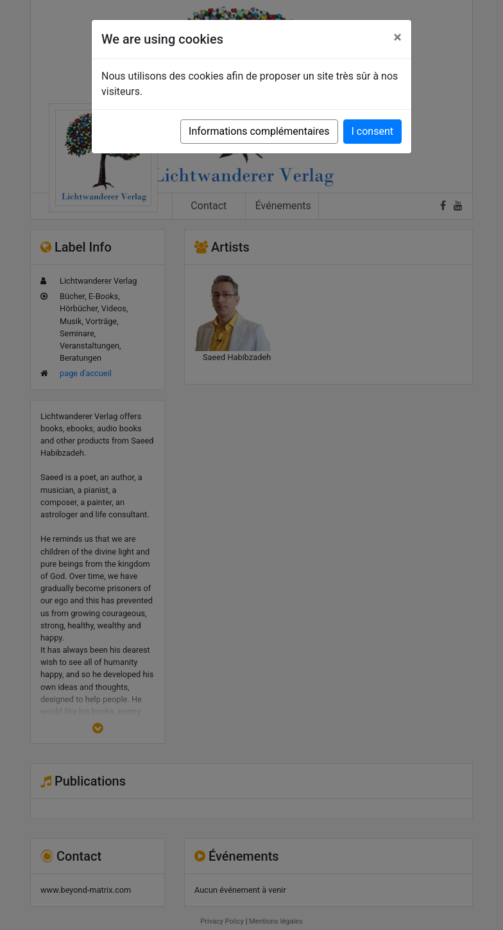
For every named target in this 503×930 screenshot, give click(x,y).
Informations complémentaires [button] (259, 131)
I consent (372, 131)
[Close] (397, 37)
